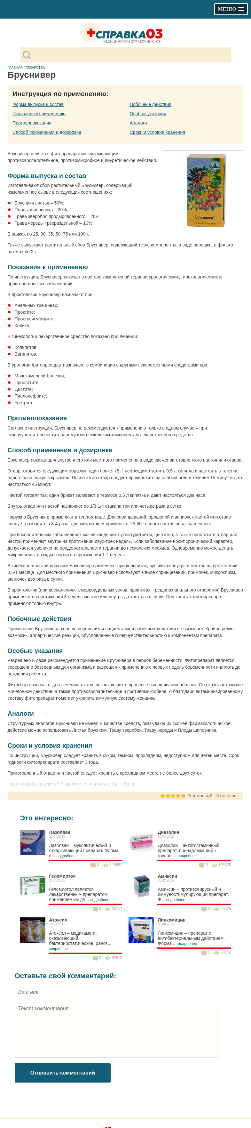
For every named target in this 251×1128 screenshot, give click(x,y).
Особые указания (148, 113)
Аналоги (138, 122)
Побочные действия (150, 104)
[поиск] (130, 55)
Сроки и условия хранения (157, 132)
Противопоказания (31, 122)
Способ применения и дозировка (46, 132)
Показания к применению (38, 113)
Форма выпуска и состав (38, 104)
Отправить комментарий (62, 1073)
